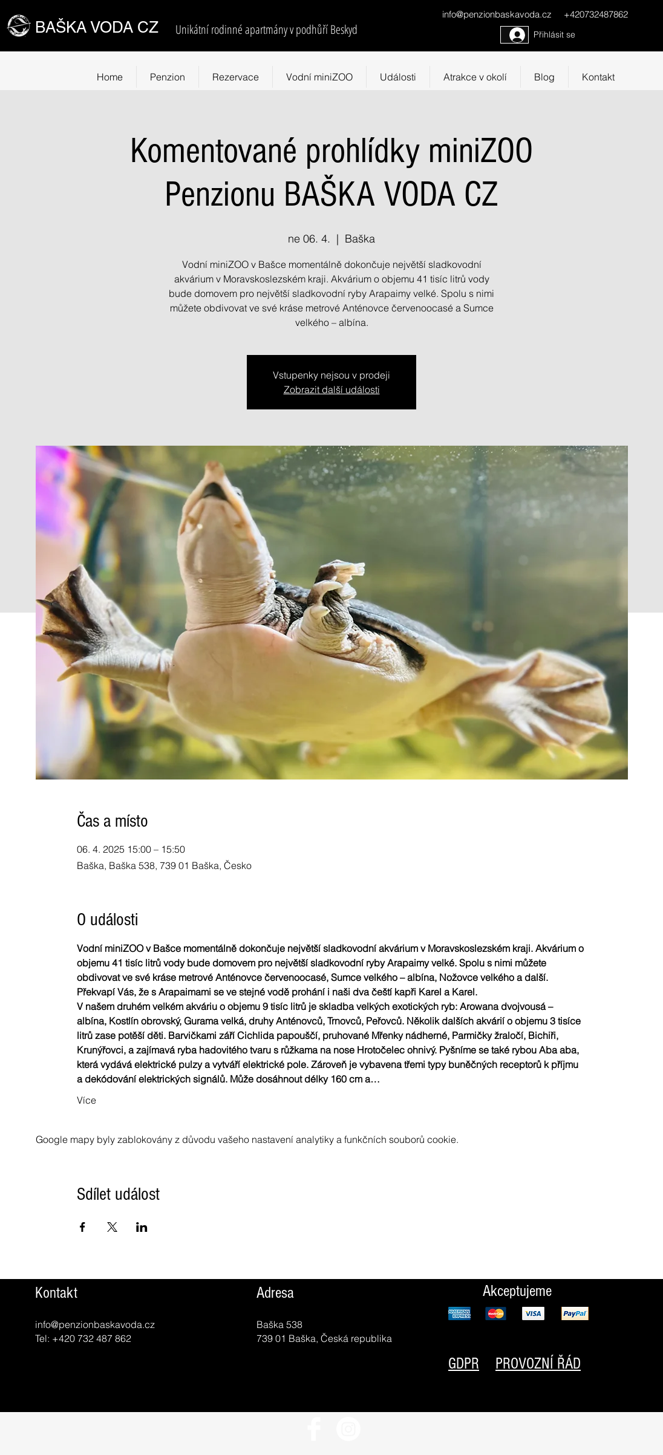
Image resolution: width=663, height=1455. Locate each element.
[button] (475, 77)
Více (86, 1100)
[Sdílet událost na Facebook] (82, 1227)
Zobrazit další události (332, 389)
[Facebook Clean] (314, 1429)
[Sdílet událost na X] (112, 1227)
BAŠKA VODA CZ (96, 27)
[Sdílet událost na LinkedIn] (142, 1227)
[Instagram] (348, 1429)
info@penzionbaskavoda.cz (497, 14)
